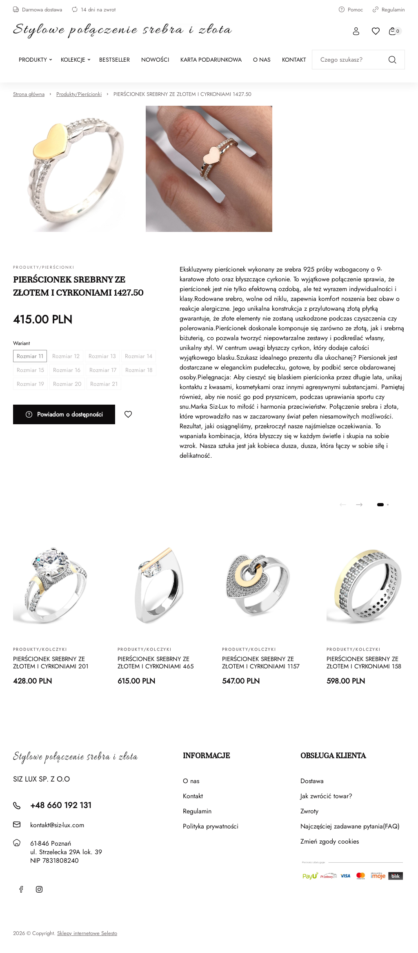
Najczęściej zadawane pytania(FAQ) (350, 826)
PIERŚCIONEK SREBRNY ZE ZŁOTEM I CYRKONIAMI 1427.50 (182, 94)
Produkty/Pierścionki (79, 94)
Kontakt (193, 796)
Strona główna (28, 94)
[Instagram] (39, 889)
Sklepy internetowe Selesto (87, 933)
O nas (191, 781)
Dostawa (312, 781)
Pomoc (351, 9)
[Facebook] (21, 889)
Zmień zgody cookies (329, 841)
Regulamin (389, 9)
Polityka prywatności (210, 826)
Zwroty (309, 811)
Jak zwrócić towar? (326, 796)
